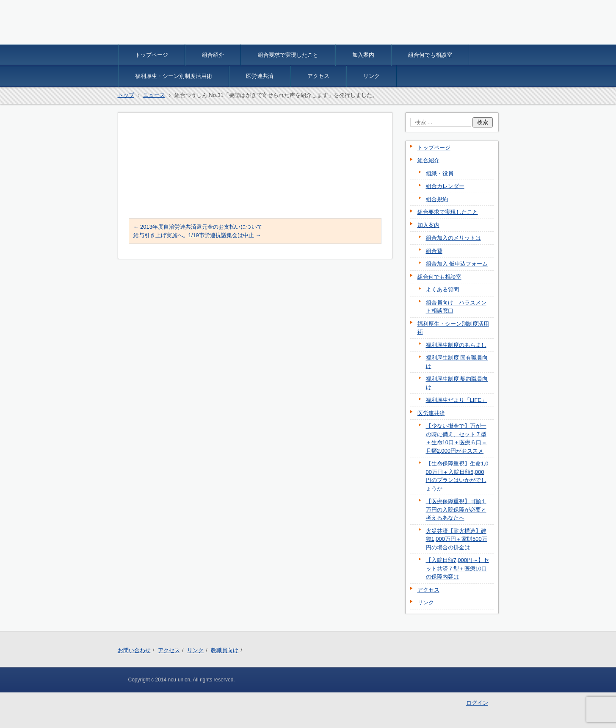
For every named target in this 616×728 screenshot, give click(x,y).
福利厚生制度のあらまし (456, 345)
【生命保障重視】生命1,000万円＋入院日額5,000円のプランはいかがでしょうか (457, 476)
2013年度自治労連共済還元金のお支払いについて (198, 227)
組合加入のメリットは (453, 238)
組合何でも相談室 (430, 55)
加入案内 (363, 55)
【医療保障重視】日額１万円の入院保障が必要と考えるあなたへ (456, 509)
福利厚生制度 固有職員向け (457, 361)
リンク (371, 76)
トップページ (151, 55)
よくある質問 (442, 289)
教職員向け (224, 650)
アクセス (318, 76)
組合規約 (437, 199)
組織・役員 (439, 173)
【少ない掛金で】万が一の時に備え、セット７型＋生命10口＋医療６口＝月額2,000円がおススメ (456, 438)
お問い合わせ (134, 650)
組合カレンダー (445, 186)
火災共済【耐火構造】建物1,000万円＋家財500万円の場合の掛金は (456, 539)
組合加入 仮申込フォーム (457, 263)
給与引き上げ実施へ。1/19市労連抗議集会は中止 (197, 235)
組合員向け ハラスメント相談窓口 (456, 306)
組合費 (434, 251)
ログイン (477, 703)
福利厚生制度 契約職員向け (457, 383)
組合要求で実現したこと (288, 55)
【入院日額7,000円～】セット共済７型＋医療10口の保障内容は (457, 568)
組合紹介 (213, 55)
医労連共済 (259, 76)
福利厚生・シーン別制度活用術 (173, 76)
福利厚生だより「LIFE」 (456, 400)
